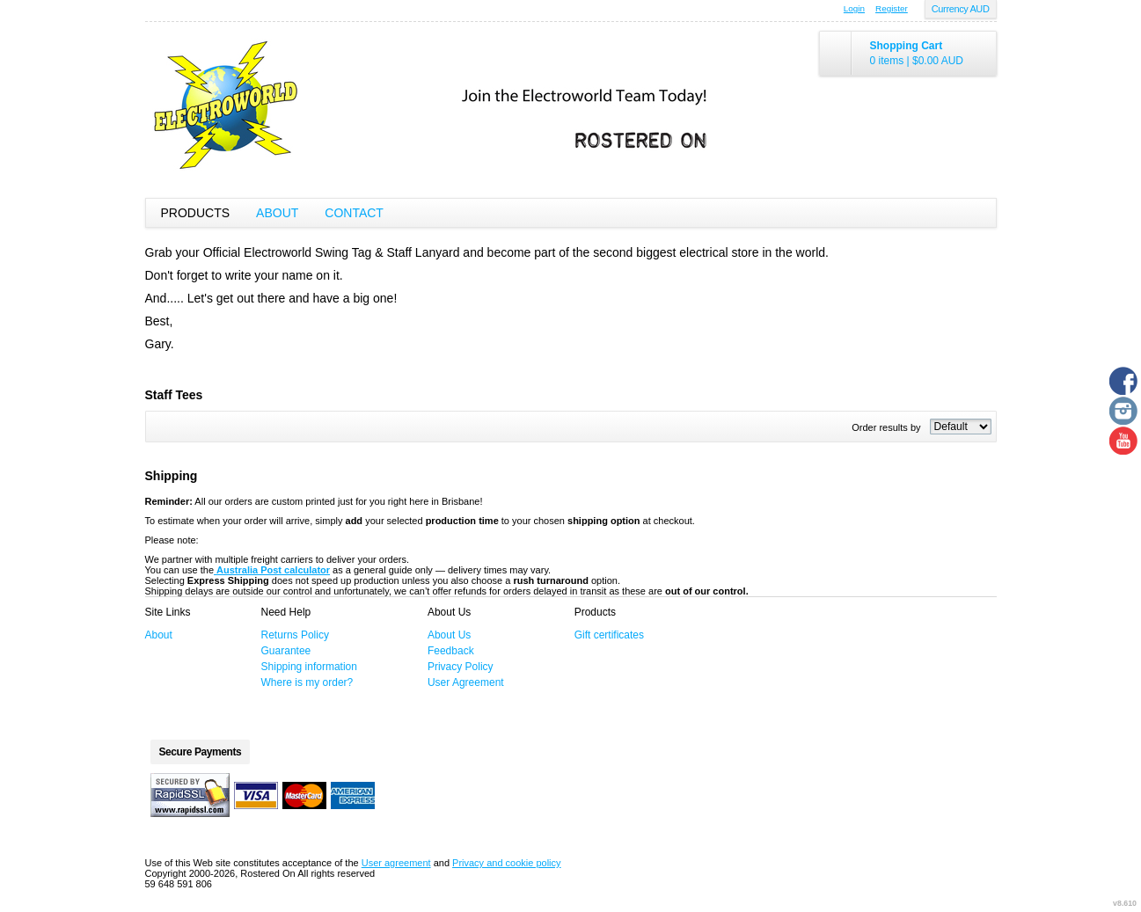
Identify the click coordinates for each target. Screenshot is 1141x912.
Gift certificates (609, 635)
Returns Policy (295, 635)
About (277, 213)
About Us (449, 635)
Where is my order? (307, 682)
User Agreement (466, 682)
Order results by (886, 427)
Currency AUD (961, 9)
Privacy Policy (461, 666)
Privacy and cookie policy (506, 862)
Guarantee (286, 651)
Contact (354, 213)
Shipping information (309, 666)
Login (854, 8)
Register (891, 8)
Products (195, 213)
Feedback (451, 651)
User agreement (396, 862)
